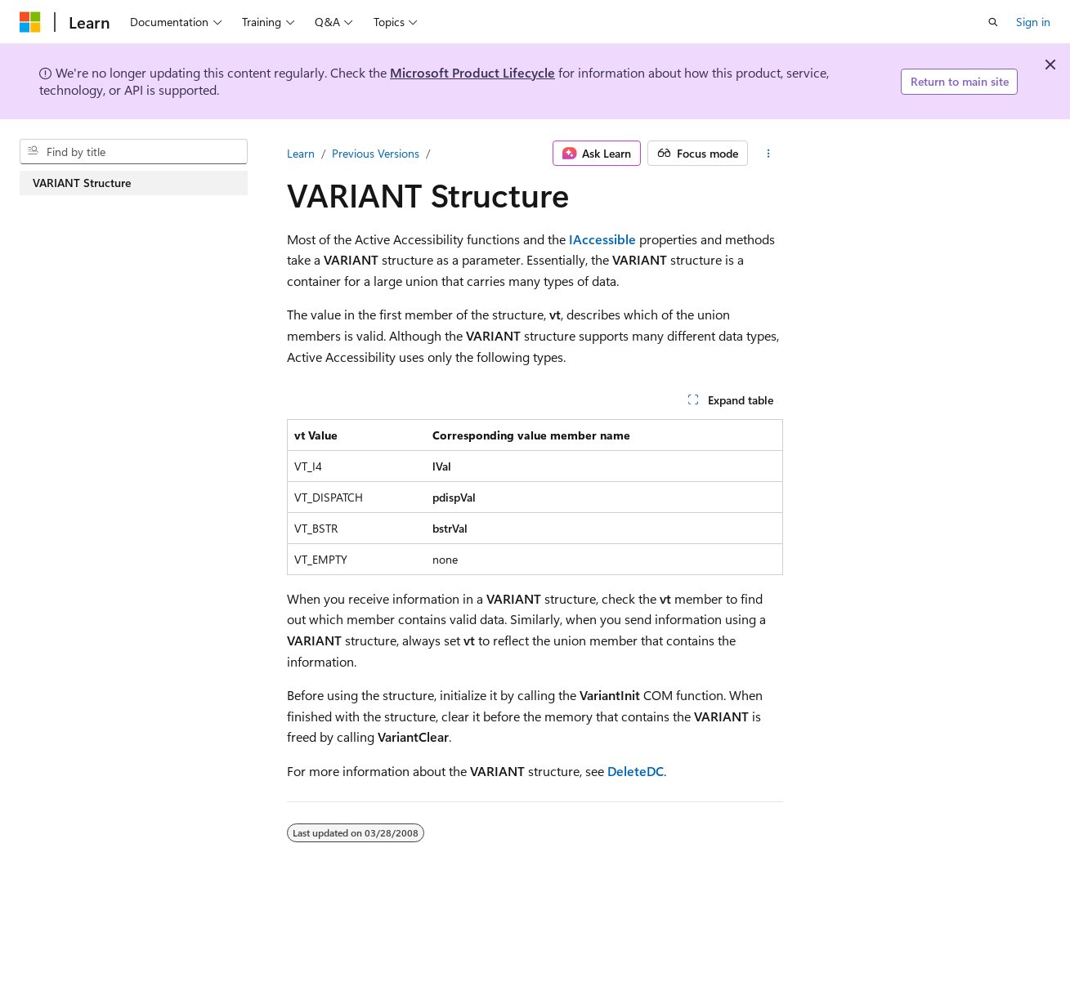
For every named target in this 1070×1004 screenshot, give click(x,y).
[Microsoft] (30, 22)
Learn (301, 153)
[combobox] (134, 152)
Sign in (1033, 21)
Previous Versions (375, 153)
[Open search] (993, 22)
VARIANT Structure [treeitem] (82, 182)
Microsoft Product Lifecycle (472, 72)
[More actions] (768, 154)
